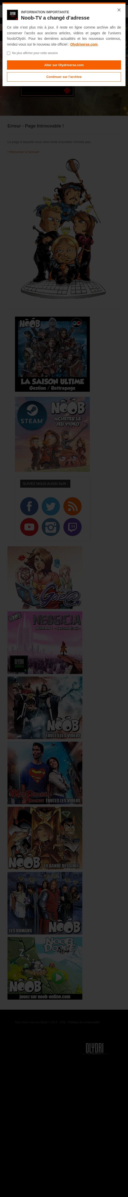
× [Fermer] (119, 10)
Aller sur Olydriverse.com (64, 65)
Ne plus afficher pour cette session (32, 53)
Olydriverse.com (84, 44)
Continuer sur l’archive (64, 77)
